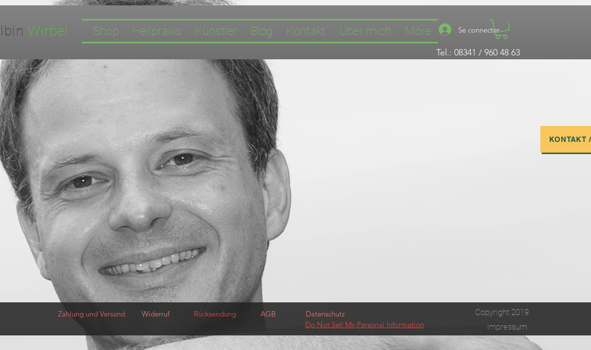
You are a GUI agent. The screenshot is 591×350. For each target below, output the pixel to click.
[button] (501, 29)
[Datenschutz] (325, 313)
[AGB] (268, 313)
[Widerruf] (155, 313)
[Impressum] (506, 326)
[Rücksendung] (214, 313)
